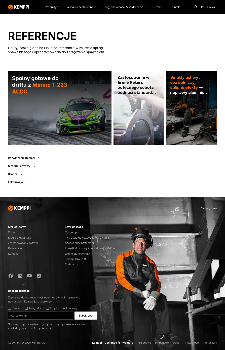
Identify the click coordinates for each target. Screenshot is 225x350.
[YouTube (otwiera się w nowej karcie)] (29, 276)
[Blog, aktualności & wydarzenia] (124, 7)
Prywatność (191, 342)
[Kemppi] (18, 7)
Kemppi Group (78, 259)
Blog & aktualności (19, 237)
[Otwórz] (54, 291)
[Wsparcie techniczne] (81, 7)
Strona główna (209, 208)
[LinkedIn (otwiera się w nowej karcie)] (20, 276)
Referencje (15, 248)
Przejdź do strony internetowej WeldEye (92, 248)
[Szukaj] (196, 7)
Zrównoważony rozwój (23, 243)
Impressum (210, 342)
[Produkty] (52, 7)
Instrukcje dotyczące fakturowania (87, 237)
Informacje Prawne (167, 342)
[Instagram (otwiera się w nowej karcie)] (39, 276)
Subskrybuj (86, 315)
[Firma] (158, 7)
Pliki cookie (144, 342)
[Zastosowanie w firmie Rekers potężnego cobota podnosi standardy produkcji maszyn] (139, 108)
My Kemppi (72, 232)
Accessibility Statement (79, 243)
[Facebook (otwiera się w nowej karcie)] (10, 276)
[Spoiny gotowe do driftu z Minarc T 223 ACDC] (59, 108)
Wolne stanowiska (78, 254)
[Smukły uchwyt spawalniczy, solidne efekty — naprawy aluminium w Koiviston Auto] (191, 108)
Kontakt (175, 7)
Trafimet (78, 264)
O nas (11, 232)
